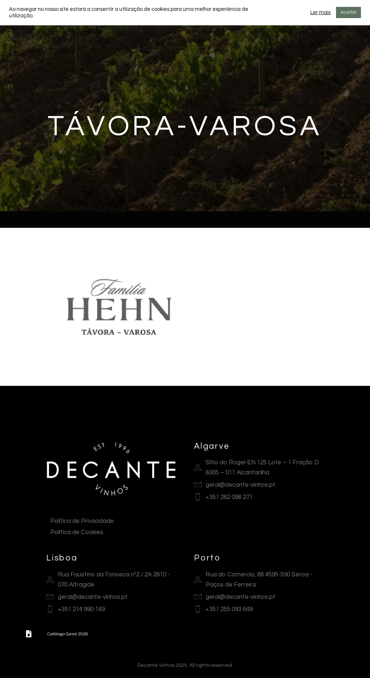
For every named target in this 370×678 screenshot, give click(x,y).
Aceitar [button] (348, 12)
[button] (28, 634)
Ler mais (320, 12)
